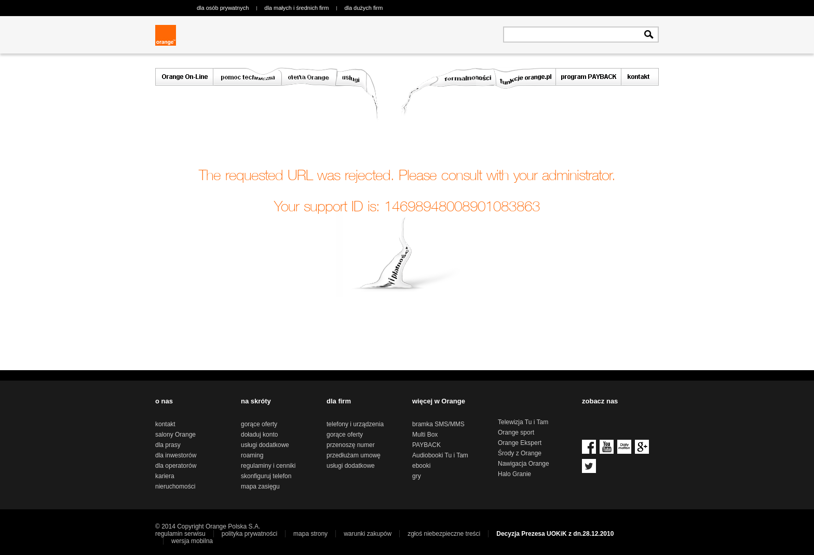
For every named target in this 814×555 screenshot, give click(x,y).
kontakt (165, 424)
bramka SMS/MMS (438, 424)
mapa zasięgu (260, 486)
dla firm (339, 401)
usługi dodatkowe (265, 445)
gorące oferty (259, 424)
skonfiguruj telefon (266, 476)
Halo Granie (514, 474)
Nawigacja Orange (523, 463)
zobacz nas (600, 401)
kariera (164, 476)
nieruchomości (175, 486)
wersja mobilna (192, 541)
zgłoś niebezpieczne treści (444, 533)
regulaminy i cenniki (268, 465)
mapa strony (310, 533)
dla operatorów (175, 465)
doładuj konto (259, 434)
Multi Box (425, 434)
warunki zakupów (367, 533)
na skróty (256, 401)
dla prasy (168, 445)
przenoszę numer (351, 445)
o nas (164, 401)
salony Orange (175, 434)
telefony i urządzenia (355, 424)
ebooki (421, 465)
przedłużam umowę (354, 455)
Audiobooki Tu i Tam (440, 455)
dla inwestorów (175, 455)
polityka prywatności (249, 533)
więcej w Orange (438, 401)
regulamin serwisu (180, 533)
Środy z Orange (519, 453)
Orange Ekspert (519, 442)
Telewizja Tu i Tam (523, 422)
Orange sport (516, 432)
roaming (252, 455)
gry (416, 476)
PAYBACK (426, 445)
